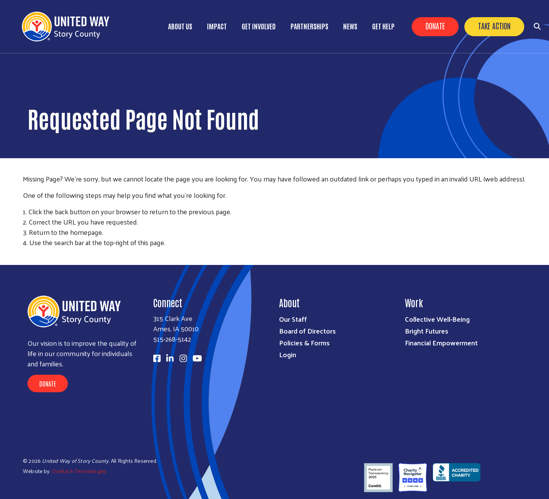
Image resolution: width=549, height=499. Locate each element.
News (350, 25)
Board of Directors (307, 331)
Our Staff (293, 319)
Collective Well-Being (437, 319)
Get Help (383, 25)
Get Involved (259, 25)
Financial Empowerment (441, 342)
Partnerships (309, 25)
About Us (180, 25)
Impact (217, 25)
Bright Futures (426, 331)
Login (287, 354)
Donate (435, 25)
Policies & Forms (304, 342)
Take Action (494, 25)
